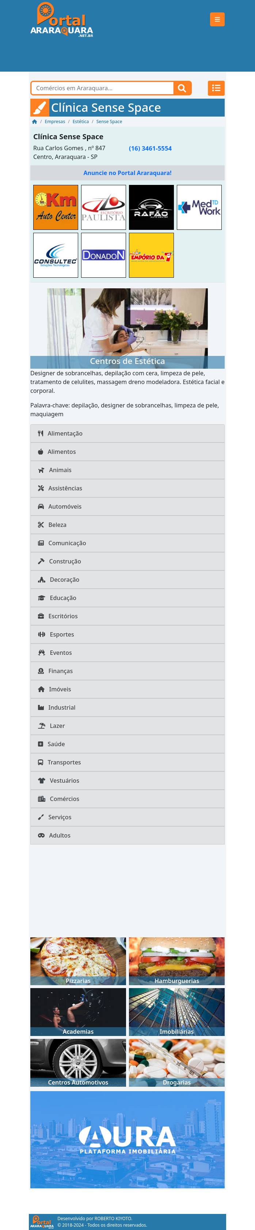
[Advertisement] (127, 55)
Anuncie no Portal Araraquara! (127, 173)
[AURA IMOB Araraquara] (127, 1139)
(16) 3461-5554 (150, 148)
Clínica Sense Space (68, 136)
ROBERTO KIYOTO (113, 1218)
